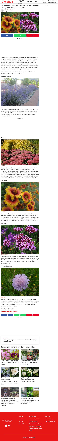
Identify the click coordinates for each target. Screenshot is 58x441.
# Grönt (15, 311)
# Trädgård (9, 311)
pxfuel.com (3, 165)
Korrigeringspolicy (33, 421)
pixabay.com (3, 297)
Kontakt (21, 421)
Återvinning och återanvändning (52, 1)
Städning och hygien (43, 1)
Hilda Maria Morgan (9, 9)
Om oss (21, 419)
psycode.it (21, 424)
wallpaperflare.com (4, 254)
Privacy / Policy (49, 419)
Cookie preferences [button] (50, 421)
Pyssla (36, 1)
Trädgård (29, 1)
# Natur (3, 311)
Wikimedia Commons (4, 107)
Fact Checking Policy (34, 419)
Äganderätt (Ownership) (35, 426)
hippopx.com (3, 211)
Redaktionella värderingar (35, 424)
